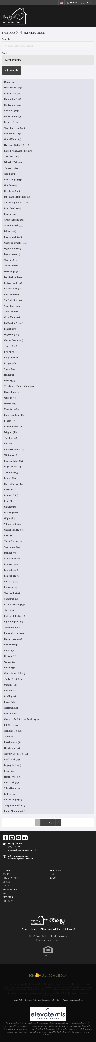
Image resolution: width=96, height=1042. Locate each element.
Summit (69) (10, 684)
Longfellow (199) (12, 133)
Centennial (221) (12, 104)
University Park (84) (14, 449)
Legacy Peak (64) (12, 765)
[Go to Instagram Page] (12, 837)
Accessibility (54, 929)
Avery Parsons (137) (14, 219)
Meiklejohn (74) (12, 592)
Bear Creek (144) (12, 208)
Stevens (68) (10, 690)
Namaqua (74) (11, 598)
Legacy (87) (9, 420)
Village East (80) (12, 524)
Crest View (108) (12, 317)
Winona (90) (10, 397)
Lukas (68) (9, 702)
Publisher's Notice (33, 1000)
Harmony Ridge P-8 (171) (16, 145)
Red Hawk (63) (11, 782)
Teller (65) (9, 736)
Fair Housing (69, 929)
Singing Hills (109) (13, 300)
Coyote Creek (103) (13, 340)
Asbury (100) (10, 346)
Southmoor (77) (12, 546)
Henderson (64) (12, 747)
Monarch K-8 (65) (13, 730)
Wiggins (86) (10, 432)
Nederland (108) (12, 311)
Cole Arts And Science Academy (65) (22, 719)
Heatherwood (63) (13, 776)
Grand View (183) (12, 139)
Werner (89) (10, 403)
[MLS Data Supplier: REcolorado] (48, 975)
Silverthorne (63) (12, 788)
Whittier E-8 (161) (13, 162)
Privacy (25, 929)
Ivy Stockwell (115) (13, 277)
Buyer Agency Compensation (70, 1000)
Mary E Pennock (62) (14, 805)
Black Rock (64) (12, 759)
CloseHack (54, 940)
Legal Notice (19, 1000)
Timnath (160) (11, 168)
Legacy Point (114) (13, 282)
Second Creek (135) (13, 225)
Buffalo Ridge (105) (13, 323)
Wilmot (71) (9, 661)
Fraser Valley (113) (13, 288)
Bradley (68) (10, 696)
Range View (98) (12, 357)
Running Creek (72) (14, 633)
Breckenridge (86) (13, 426)
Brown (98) (9, 351)
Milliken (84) (10, 455)
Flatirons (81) (10, 489)
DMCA (43, 929)
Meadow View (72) (13, 627)
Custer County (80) (13, 529)
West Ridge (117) (12, 271)
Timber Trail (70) (13, 679)
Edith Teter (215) (12, 116)
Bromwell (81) (11, 495)
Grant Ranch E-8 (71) (14, 673)
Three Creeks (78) (13, 541)
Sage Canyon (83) (12, 466)
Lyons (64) (9, 770)
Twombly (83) (11, 472)
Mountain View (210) (14, 127)
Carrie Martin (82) (13, 483)
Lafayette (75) (11, 569)
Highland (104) (11, 334)
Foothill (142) (10, 213)
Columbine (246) (12, 99)
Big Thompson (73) (13, 621)
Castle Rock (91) (12, 391)
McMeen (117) (11, 265)
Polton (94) (9, 380)
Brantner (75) (11, 564)
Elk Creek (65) (11, 724)
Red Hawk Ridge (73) (14, 615)
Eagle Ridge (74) (12, 575)
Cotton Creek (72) (13, 638)
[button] (11, 70)
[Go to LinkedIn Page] (25, 837)
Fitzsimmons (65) (12, 742)
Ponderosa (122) (12, 254)
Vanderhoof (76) (12, 558)
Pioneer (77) (10, 552)
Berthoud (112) (11, 294)
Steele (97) (9, 368)
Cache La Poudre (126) (15, 242)
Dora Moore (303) (13, 87)
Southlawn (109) (12, 305)
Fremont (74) (10, 587)
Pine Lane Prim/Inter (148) (17, 196)
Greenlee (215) (11, 110)
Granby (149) (10, 185)
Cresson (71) (10, 656)
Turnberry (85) (11, 437)
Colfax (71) (9, 650)
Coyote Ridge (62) (13, 799)
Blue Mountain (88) (14, 414)
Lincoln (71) (9, 667)
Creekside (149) (12, 190)
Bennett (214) (11, 122)
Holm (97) (9, 374)
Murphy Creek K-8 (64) (16, 753)
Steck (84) (9, 443)
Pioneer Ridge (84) (13, 460)
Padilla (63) (9, 793)
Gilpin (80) (9, 518)
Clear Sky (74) (11, 581)
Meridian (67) (11, 707)
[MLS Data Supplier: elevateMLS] (48, 1014)
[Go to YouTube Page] (18, 837)
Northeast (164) (11, 156)
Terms (34, 929)
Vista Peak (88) (11, 409)
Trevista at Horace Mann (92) (19, 386)
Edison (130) (10, 231)
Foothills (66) (10, 713)
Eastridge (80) (11, 512)
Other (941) (9, 81)
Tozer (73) (9, 610)
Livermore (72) (11, 644)
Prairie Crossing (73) (14, 604)
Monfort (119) (10, 259)
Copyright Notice (48, 1000)
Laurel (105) (10, 328)
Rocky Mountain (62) (14, 811)
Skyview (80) (10, 506)
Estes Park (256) (12, 93)
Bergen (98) (10, 363)
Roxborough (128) (13, 236)
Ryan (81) (8, 501)
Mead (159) (9, 173)
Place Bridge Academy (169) (18, 150)
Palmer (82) (10, 478)
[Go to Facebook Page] (5, 837)
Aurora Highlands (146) (16, 202)
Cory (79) (8, 535)
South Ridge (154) (13, 179)
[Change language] (61, 2)
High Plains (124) (12, 248)
